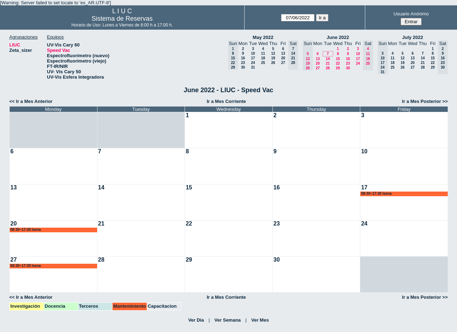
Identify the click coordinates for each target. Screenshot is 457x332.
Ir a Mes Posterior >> (425, 101)
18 (263, 58)
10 (253, 53)
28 (328, 68)
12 (273, 53)
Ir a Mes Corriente (226, 101)
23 (243, 63)
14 (328, 59)
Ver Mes (260, 320)
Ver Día (196, 320)
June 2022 (338, 37)
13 (283, 53)
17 (253, 58)
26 (273, 63)
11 (263, 53)
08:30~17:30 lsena (376, 193)
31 (253, 67)
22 (338, 63)
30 (243, 67)
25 (263, 63)
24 (253, 63)
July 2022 (412, 37)
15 (338, 59)
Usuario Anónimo (411, 13)
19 (273, 58)
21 (328, 63)
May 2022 (263, 37)
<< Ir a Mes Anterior (30, 101)
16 (243, 58)
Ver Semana (228, 320)
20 (283, 58)
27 (283, 63)
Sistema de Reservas (121, 18)
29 (338, 68)
